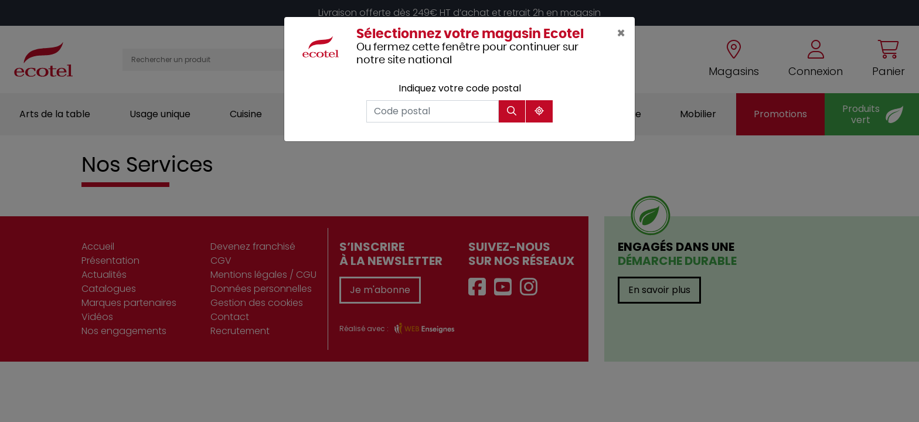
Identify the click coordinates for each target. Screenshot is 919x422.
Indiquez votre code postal (460, 88)
